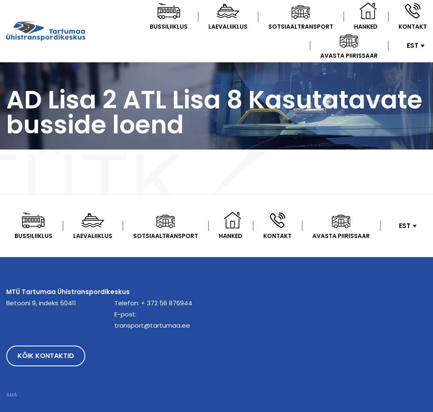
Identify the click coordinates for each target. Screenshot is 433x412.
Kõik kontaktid (45, 355)
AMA (11, 394)
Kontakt (412, 26)
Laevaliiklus (227, 26)
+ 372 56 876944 (166, 303)
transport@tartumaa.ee (152, 325)
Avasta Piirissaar (349, 56)
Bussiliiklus (169, 26)
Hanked (366, 26)
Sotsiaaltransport (300, 26)
